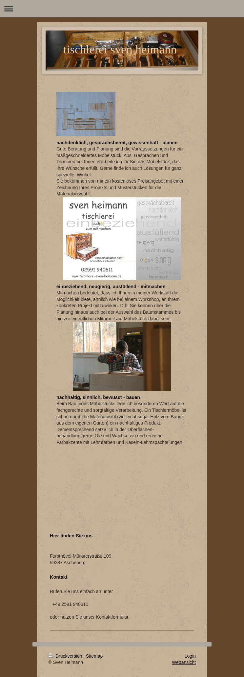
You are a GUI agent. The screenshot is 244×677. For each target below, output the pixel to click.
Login (190, 656)
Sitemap (94, 656)
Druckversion (65, 656)
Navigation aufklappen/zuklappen (122, 9)
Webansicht (184, 662)
